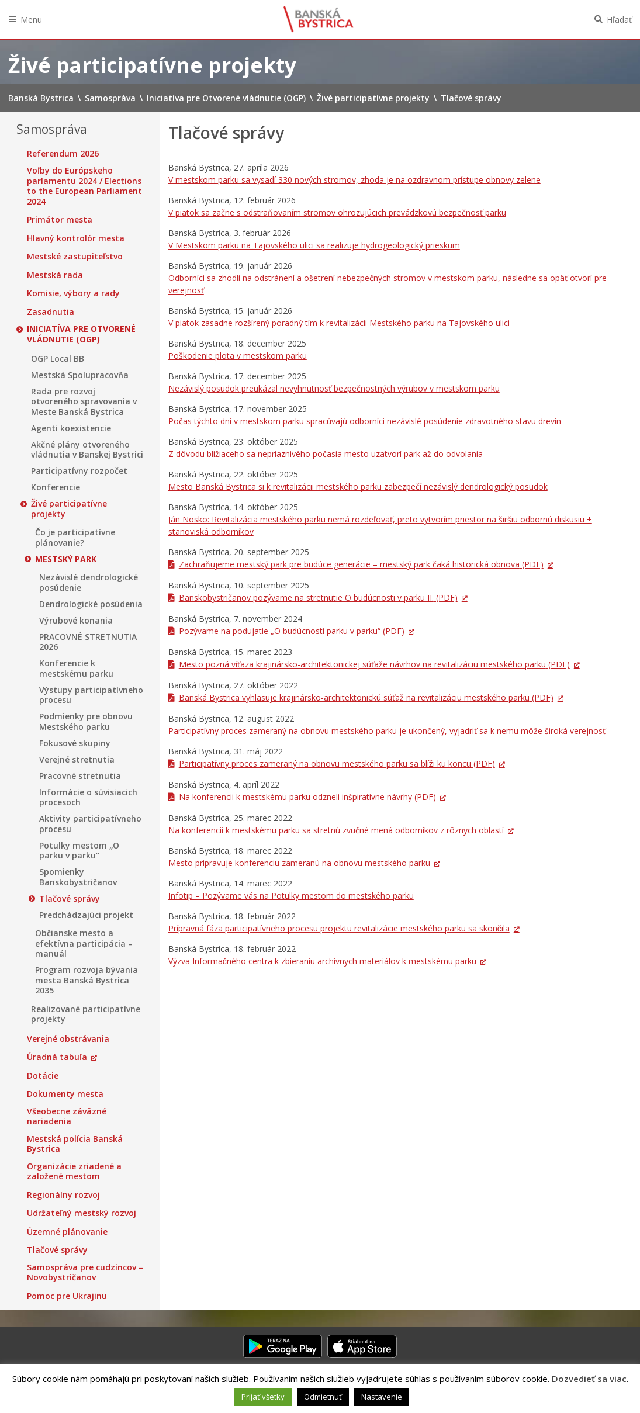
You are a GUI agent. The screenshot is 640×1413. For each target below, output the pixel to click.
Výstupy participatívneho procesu (91, 695)
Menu (31, 19)
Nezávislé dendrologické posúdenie (88, 582)
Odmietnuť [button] (323, 1396)
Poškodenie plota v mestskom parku (237, 355)
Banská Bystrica (318, 19)
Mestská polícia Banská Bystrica (75, 1144)
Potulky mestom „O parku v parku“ (79, 850)
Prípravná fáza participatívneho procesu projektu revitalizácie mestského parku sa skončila (339, 928)
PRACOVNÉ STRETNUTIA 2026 (88, 642)
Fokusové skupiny (74, 743)
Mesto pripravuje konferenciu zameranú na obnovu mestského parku (299, 862)
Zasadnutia (50, 312)
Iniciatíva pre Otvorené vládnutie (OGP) (81, 334)
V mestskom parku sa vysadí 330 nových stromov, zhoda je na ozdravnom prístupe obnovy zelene (354, 179)
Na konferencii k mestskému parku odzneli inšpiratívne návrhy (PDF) (307, 796)
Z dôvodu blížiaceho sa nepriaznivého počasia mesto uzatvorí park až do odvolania (326, 453)
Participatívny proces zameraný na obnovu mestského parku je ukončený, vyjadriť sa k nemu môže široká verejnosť (387, 730)
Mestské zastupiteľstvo (75, 256)
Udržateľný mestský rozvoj (81, 1213)
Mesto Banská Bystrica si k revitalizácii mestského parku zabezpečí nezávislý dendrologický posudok (358, 486)
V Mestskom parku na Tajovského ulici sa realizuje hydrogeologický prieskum (314, 245)
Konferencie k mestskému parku (76, 668)
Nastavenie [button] (381, 1396)
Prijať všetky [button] (263, 1396)
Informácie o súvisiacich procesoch (88, 797)
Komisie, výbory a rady (73, 293)
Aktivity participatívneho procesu (90, 823)
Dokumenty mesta (65, 1094)
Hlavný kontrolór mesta (75, 238)
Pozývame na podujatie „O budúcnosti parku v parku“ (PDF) (291, 630)
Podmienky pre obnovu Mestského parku (86, 721)
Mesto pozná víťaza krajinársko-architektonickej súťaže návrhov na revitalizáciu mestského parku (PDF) (374, 664)
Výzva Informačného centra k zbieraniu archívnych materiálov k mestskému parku (322, 961)
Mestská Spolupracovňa (80, 375)
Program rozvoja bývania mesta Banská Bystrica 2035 (86, 980)
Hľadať (619, 19)
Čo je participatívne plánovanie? (75, 537)
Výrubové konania (76, 620)
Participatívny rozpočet (79, 471)
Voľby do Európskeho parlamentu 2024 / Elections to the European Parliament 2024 (84, 185)
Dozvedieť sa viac (589, 1378)
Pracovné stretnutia (80, 776)
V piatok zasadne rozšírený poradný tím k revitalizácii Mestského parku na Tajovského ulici (339, 322)
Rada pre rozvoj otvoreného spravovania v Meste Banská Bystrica (84, 401)
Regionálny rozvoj (63, 1195)
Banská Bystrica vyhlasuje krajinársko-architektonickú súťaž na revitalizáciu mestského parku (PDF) (366, 697)
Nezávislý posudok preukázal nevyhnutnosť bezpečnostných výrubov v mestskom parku (334, 388)
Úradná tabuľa (57, 1057)
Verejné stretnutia (77, 759)
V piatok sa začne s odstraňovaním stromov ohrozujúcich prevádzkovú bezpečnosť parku (337, 212)
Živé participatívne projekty (69, 508)
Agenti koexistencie (71, 428)
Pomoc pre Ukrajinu (67, 1296)
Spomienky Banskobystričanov (78, 877)
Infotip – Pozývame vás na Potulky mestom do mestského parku (291, 895)
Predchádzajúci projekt (86, 915)
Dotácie (42, 1076)
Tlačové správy (69, 898)
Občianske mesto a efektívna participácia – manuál (84, 943)
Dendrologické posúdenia (91, 604)
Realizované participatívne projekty (85, 1014)
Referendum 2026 (63, 153)
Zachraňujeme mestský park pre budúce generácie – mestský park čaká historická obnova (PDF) (361, 564)
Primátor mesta (59, 219)
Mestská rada (55, 275)
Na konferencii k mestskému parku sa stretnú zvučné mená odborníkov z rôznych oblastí (336, 830)
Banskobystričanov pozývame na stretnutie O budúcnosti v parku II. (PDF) (318, 597)
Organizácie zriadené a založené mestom (74, 1171)
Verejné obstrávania (68, 1039)
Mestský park (65, 559)
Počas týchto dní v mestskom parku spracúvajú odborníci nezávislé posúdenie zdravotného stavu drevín (364, 421)
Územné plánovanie (67, 1232)
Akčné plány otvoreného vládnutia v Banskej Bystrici (87, 449)
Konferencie (55, 487)
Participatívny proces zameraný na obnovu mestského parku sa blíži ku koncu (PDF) (337, 763)
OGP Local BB (57, 359)
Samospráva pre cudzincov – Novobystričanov (85, 1272)
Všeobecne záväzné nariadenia (66, 1116)
